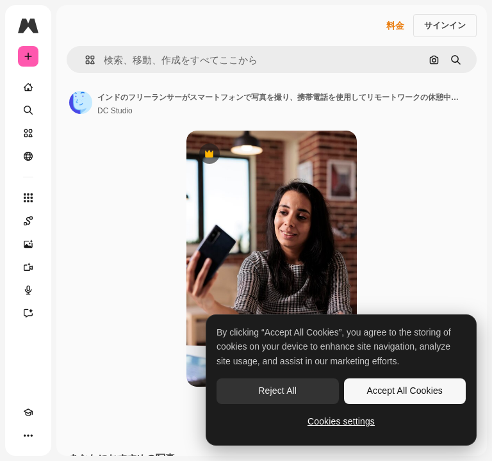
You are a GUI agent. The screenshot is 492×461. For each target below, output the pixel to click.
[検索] (28, 110)
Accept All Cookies (405, 390)
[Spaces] (28, 221)
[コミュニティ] (28, 156)
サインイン (445, 25)
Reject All (277, 390)
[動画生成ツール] (28, 267)
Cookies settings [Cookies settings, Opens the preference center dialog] (341, 421)
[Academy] (28, 412)
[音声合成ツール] (28, 290)
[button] (84, 60)
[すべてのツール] (28, 198)
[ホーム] (28, 87)
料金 (395, 25)
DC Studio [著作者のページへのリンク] (115, 110)
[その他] (28, 435)
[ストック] (28, 133)
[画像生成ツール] (28, 244)
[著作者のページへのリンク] (80, 102)
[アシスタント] (28, 313)
